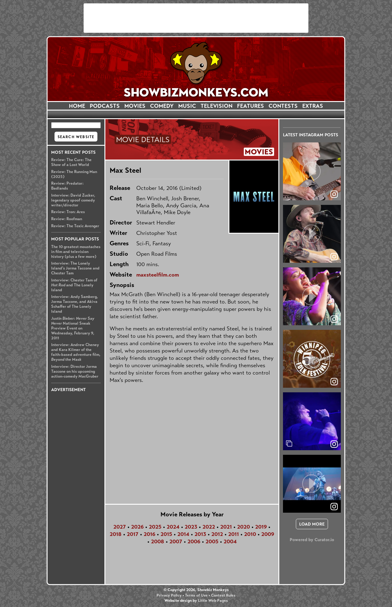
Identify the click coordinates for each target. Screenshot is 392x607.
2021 (226, 526)
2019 (261, 526)
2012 (217, 534)
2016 (149, 534)
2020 (243, 526)
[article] (312, 171)
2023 (191, 526)
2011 (233, 534)
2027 (119, 526)
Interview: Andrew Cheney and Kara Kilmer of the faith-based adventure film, (75, 352)
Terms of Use (196, 595)
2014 (183, 534)
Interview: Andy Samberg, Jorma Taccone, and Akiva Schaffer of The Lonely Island (74, 304)
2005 (211, 541)
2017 (132, 534)
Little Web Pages (213, 600)
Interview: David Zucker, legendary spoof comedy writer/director (73, 200)
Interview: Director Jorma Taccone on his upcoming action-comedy (74, 371)
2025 (155, 526)
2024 (173, 526)
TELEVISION (216, 106)
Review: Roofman (66, 219)
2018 (116, 534)
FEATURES (250, 106)
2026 (137, 526)
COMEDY (162, 106)
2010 (250, 534)
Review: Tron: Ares (68, 211)
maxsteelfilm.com (157, 274)
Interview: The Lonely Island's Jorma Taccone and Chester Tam (75, 268)
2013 (200, 534)
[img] (312, 421)
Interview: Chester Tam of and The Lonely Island (74, 285)
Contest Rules (223, 595)
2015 (166, 534)
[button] (312, 171)
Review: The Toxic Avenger (75, 226)
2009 (267, 534)
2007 (175, 541)
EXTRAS (312, 106)
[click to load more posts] (312, 524)
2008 (157, 541)
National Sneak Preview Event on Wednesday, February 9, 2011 (72, 328)
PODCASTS (105, 106)
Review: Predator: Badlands (67, 186)
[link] (334, 444)
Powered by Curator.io (312, 539)
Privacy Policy (169, 595)
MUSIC (187, 106)
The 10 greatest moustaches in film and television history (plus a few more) (75, 251)
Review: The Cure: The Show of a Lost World (71, 162)
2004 (230, 541)
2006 (193, 541)
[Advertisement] (196, 18)
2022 (208, 526)
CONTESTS (283, 106)
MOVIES (134, 106)
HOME (77, 106)
